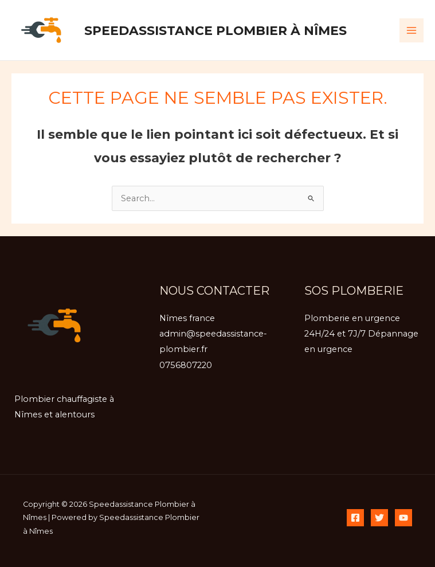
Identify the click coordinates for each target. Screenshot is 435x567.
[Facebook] (355, 517)
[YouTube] (403, 517)
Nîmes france (187, 318)
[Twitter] (379, 517)
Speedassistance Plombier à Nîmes (215, 30)
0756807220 (185, 365)
